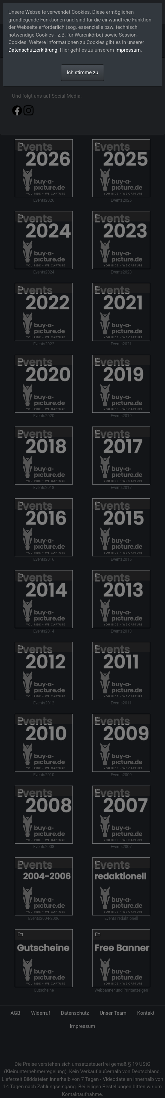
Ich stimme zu (82, 72)
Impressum (128, 50)
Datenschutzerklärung (32, 50)
